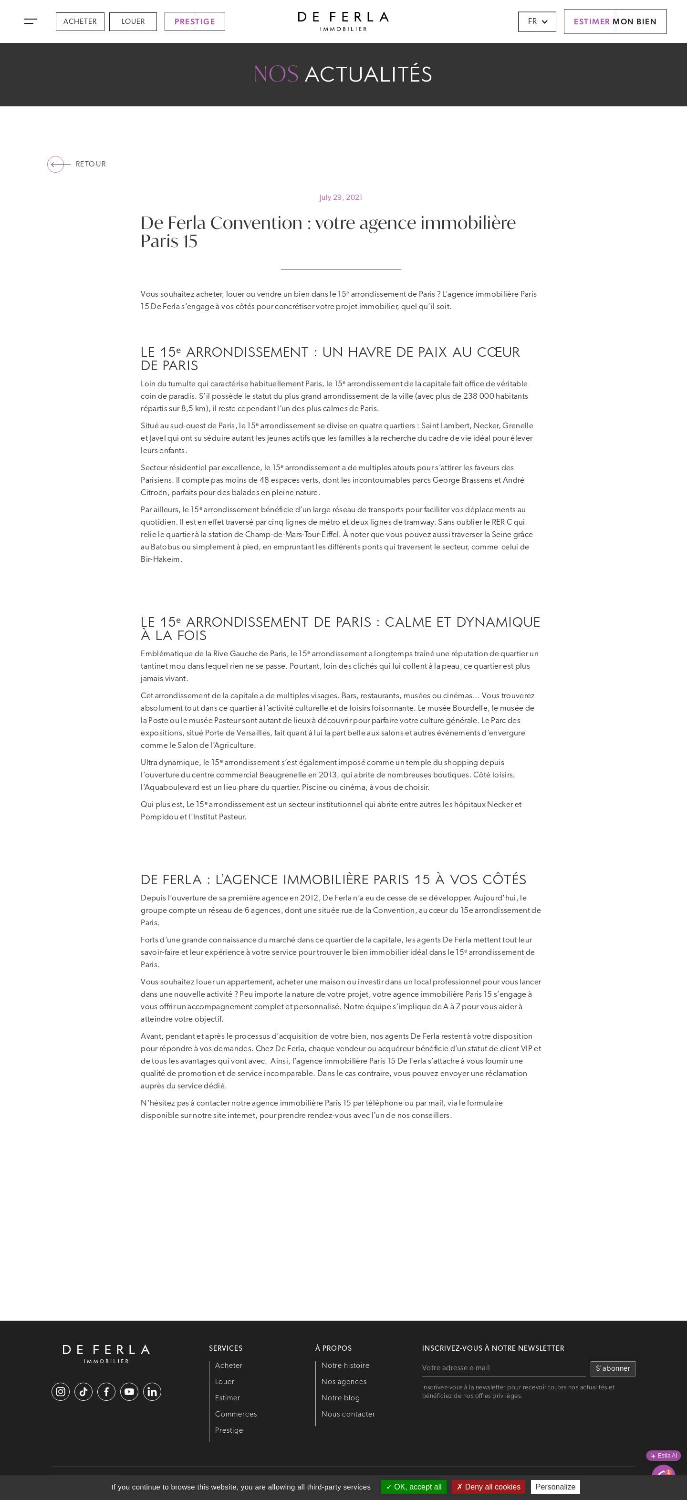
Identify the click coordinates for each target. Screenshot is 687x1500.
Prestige (229, 1431)
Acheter (80, 22)
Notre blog (341, 1398)
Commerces (236, 1414)
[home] (343, 21)
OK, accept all (414, 1487)
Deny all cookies (488, 1487)
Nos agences (344, 1382)
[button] (30, 21)
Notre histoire (346, 1366)
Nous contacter (348, 1414)
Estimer (227, 1398)
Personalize (556, 1487)
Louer (133, 22)
